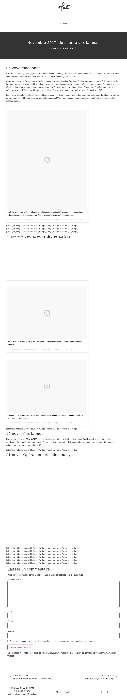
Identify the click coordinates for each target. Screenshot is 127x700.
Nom (10, 611)
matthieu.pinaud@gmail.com (25, 694)
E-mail (10, 621)
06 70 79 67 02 (25, 691)
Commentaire (14, 580)
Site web (11, 631)
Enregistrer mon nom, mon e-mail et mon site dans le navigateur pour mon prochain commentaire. (53, 641)
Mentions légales (63, 692)
